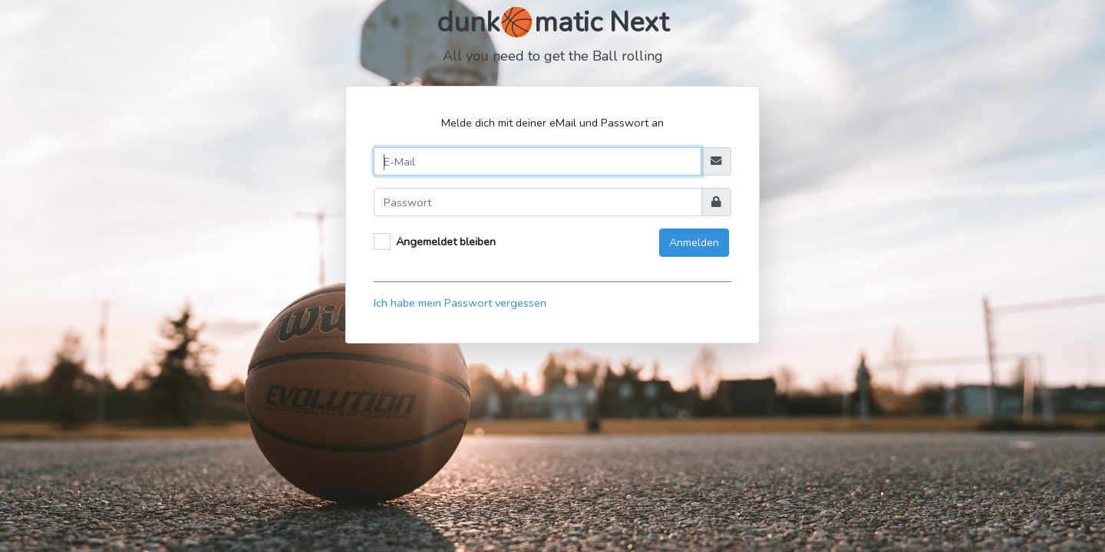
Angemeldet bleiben (446, 241)
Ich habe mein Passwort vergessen (460, 302)
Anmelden (694, 242)
